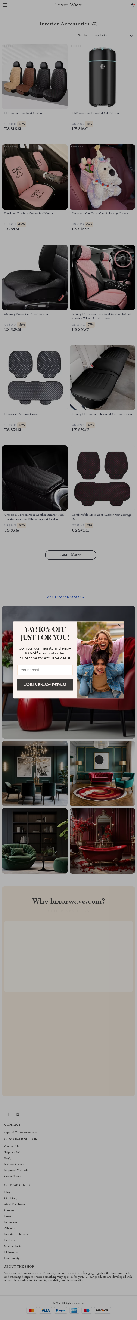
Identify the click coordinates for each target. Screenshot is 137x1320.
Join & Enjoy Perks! (45, 684)
